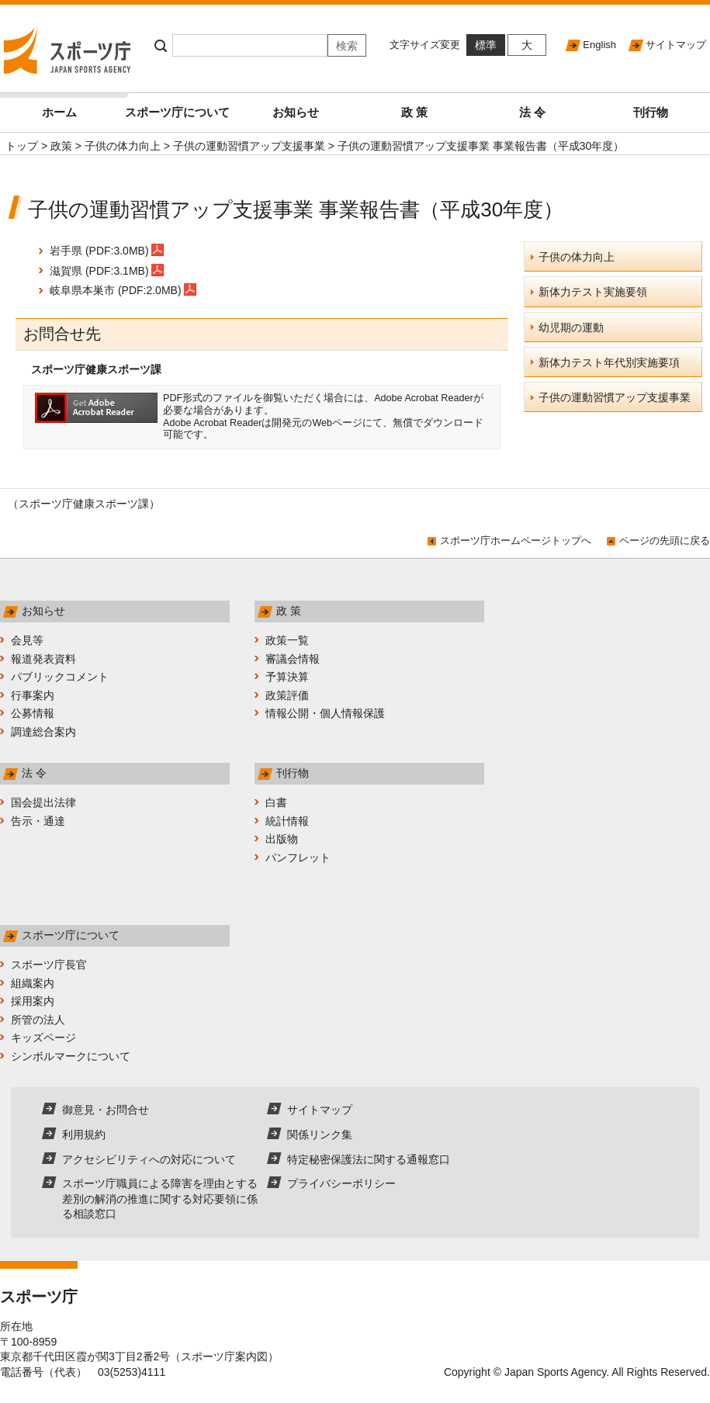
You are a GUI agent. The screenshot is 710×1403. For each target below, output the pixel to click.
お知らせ (295, 112)
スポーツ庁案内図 (224, 1356)
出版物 (281, 839)
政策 (61, 146)
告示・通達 (38, 821)
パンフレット (298, 857)
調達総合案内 (43, 732)
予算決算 (287, 676)
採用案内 (32, 1001)
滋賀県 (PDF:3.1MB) (107, 271)
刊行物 (650, 112)
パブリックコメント (60, 676)
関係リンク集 (319, 1134)
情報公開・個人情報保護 (325, 713)
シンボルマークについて (70, 1056)
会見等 (27, 640)
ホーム (80, 106)
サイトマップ (676, 44)
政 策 (414, 112)
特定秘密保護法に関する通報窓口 (368, 1159)
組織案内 (32, 983)
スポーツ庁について (177, 112)
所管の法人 (38, 1019)
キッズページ (43, 1037)
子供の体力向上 (123, 146)
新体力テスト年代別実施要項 (609, 362)
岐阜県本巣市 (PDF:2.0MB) (123, 290)
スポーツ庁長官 (49, 964)
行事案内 (32, 695)
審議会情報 (292, 659)
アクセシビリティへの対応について (149, 1159)
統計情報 (287, 821)
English (599, 44)
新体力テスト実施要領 (593, 292)
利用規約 (84, 1134)
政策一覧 (287, 640)
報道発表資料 (43, 659)
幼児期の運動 (571, 327)
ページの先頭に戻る (664, 540)
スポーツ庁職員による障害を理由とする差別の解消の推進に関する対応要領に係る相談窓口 (160, 1198)
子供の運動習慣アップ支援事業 (249, 146)
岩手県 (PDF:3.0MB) (107, 250)
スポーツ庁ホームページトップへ (515, 540)
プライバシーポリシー (341, 1183)
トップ (21, 146)
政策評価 (287, 695)
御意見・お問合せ (105, 1109)
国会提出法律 (43, 802)
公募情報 (32, 713)
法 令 (532, 112)
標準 (486, 45)
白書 (276, 802)
